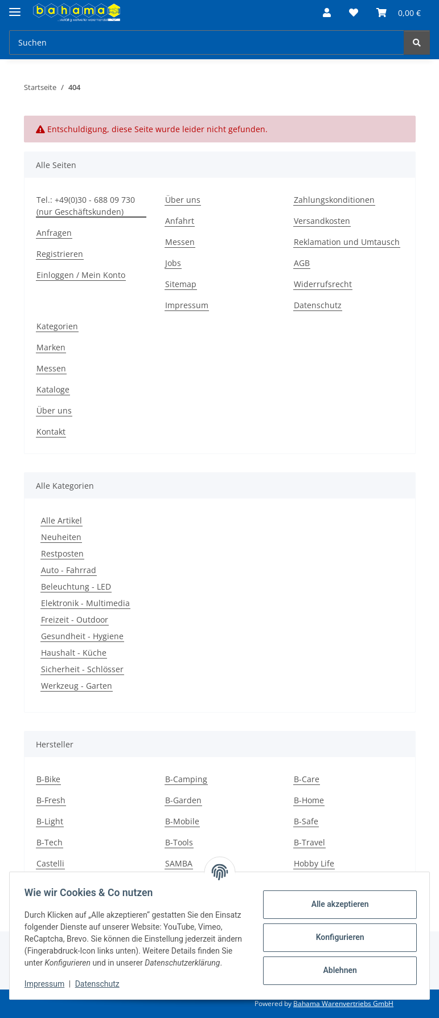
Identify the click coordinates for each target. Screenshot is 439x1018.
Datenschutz (101, 983)
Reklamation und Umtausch (347, 241)
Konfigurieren (336, 931)
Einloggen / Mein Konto (80, 274)
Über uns (182, 199)
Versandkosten (322, 220)
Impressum (48, 983)
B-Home (309, 800)
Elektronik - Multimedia (85, 603)
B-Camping (186, 779)
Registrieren (59, 253)
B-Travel (309, 842)
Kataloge (52, 389)
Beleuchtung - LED (76, 586)
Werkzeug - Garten (76, 685)
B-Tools (179, 842)
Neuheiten (61, 537)
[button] (327, 12)
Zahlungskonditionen (334, 199)
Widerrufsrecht (323, 284)
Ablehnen (336, 964)
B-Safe (306, 821)
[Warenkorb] (398, 12)
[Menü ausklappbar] (14, 7)
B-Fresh (50, 800)
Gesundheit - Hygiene (82, 636)
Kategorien (57, 326)
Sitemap (180, 284)
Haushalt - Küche (73, 652)
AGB (302, 262)
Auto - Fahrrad (68, 570)
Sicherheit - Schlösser (82, 669)
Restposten (62, 553)
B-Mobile (182, 821)
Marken (50, 347)
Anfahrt (179, 220)
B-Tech (49, 842)
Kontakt (50, 431)
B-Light (49, 821)
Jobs (173, 262)
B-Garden (183, 800)
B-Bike (48, 779)
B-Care (306, 779)
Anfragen (54, 232)
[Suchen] (206, 42)
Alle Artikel (61, 520)
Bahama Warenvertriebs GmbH (343, 1003)
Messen (180, 241)
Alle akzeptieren (336, 898)
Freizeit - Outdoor (74, 619)
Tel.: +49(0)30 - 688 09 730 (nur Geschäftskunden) (85, 205)
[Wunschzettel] (353, 12)
